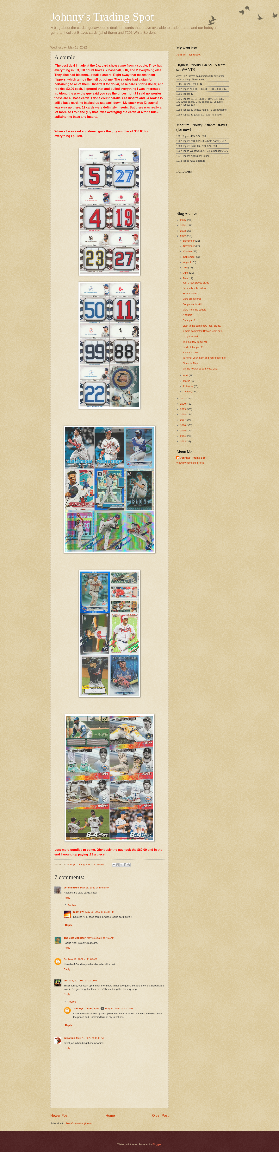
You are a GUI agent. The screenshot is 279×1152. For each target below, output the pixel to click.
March (187, 380)
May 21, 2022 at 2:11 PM (83, 980)
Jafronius (69, 1038)
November (189, 246)
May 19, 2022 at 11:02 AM (82, 959)
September (189, 256)
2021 (183, 398)
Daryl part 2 (189, 320)
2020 (183, 403)
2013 (183, 441)
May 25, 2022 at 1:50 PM (90, 1038)
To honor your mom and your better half (204, 357)
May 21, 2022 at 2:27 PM (119, 1008)
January (188, 391)
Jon (66, 980)
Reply (67, 897)
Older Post (160, 1115)
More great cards (192, 298)
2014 (183, 436)
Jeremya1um (71, 887)
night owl (78, 911)
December (189, 240)
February (188, 386)
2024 (183, 225)
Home (110, 1115)
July (185, 267)
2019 (183, 409)
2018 (183, 414)
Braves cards (190, 293)
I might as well (190, 336)
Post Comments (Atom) (79, 1123)
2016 (183, 425)
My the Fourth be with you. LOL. (200, 368)
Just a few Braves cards (196, 282)
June (186, 272)
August (187, 262)
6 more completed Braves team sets (202, 331)
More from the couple (194, 309)
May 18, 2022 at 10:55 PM (94, 887)
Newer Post (59, 1115)
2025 (183, 220)
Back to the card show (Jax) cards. (202, 325)
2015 (183, 430)
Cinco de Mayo (191, 363)
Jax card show (190, 352)
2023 (183, 230)
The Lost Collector (75, 937)
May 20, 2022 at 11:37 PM (99, 911)
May (186, 278)
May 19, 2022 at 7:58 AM (100, 937)
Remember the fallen (194, 288)
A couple (187, 314)
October (188, 251)
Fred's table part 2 (192, 347)
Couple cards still (192, 304)
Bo (65, 959)
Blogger (156, 1144)
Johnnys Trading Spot (86, 1008)
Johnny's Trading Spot (102, 16)
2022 (183, 236)
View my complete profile (190, 462)
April (186, 375)
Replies (72, 905)
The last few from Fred (195, 341)
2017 (183, 419)
